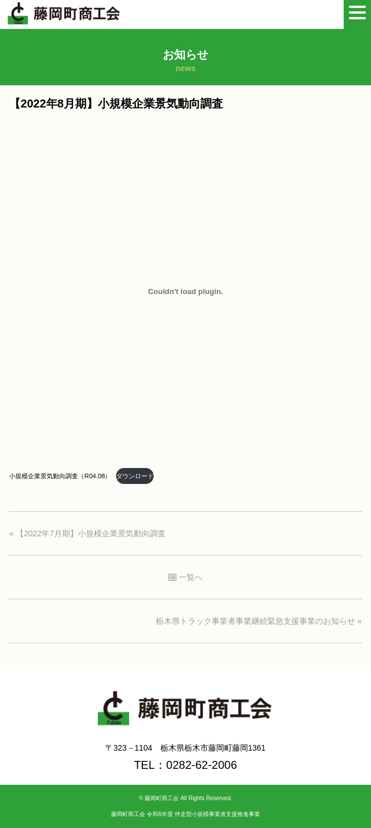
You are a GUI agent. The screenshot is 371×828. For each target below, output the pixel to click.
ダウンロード (135, 476)
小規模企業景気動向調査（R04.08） (60, 476)
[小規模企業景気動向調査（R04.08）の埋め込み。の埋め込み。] (185, 291)
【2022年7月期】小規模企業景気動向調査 (91, 533)
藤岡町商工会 (162, 798)
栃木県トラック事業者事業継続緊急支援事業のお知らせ (255, 621)
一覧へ (185, 577)
